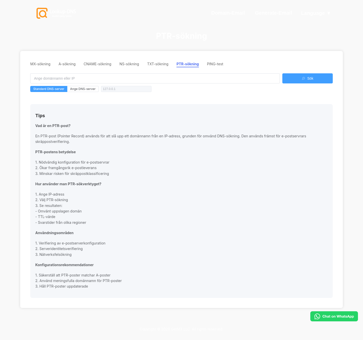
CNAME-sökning (97, 64)
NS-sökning (129, 64)
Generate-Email (273, 13)
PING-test (215, 64)
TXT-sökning (157, 64)
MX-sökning (40, 64)
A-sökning (67, 64)
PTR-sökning (187, 64)
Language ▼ (316, 13)
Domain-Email (228, 13)
